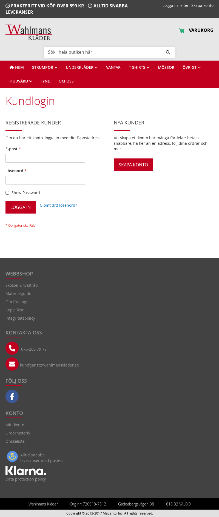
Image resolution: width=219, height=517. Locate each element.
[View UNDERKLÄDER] (82, 67)
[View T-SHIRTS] (139, 67)
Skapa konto (202, 5)
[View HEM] (16, 67)
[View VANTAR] (113, 67)
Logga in (170, 5)
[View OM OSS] (66, 81)
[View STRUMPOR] (45, 67)
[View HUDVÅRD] (20, 81)
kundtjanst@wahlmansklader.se (49, 365)
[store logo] (28, 32)
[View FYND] (45, 81)
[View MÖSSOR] (166, 67)
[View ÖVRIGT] (191, 67)
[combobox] (109, 52)
